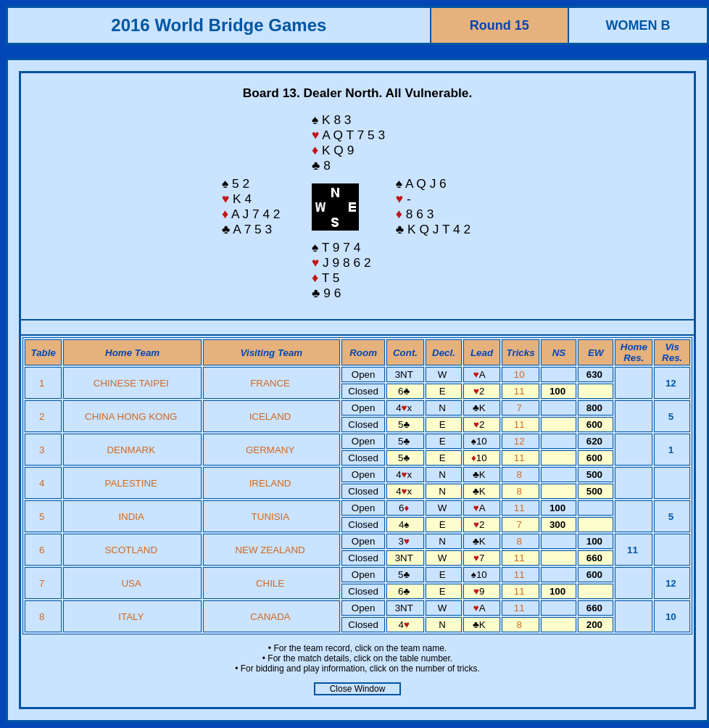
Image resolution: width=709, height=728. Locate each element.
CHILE (270, 583)
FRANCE (270, 383)
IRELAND (270, 483)
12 (521, 441)
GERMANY (270, 449)
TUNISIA (270, 516)
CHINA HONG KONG (131, 416)
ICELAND (270, 416)
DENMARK (131, 449)
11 (521, 391)
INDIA (131, 516)
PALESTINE (131, 483)
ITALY (131, 616)
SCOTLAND (130, 550)
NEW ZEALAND (269, 550)
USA (131, 583)
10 (521, 374)
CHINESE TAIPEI (131, 383)
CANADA (270, 616)
